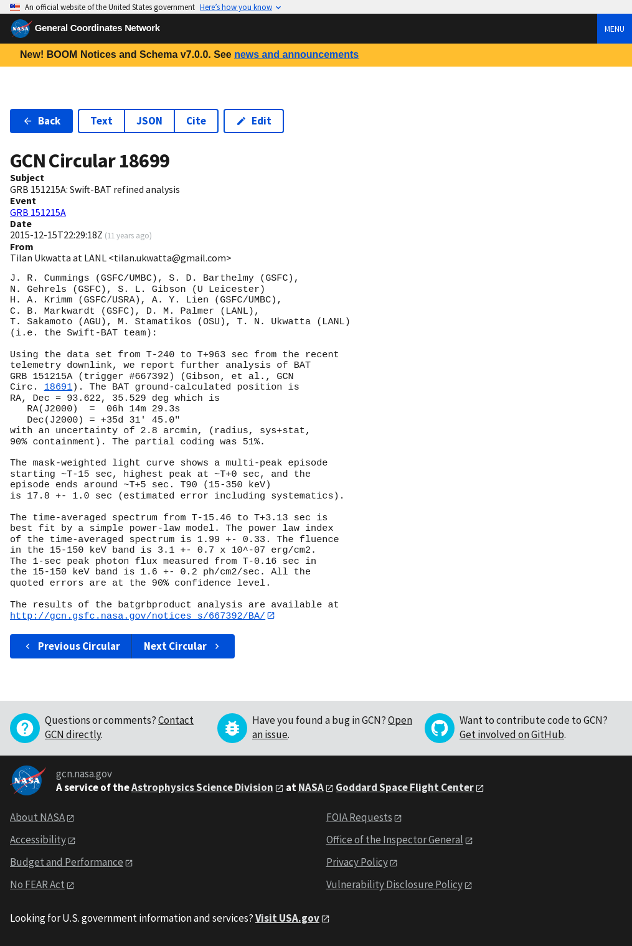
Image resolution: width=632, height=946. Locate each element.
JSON (149, 121)
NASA (311, 787)
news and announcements (296, 54)
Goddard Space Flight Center (405, 787)
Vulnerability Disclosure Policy (394, 885)
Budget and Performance (66, 862)
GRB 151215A (38, 212)
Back (41, 121)
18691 (58, 387)
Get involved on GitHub (512, 734)
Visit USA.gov (287, 918)
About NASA (37, 818)
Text (101, 121)
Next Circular (183, 646)
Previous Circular (71, 646)
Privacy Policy (357, 862)
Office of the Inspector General (394, 840)
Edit (253, 121)
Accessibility (38, 840)
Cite (196, 121)
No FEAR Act (37, 885)
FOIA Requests (359, 818)
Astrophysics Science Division (202, 787)
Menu (615, 28)
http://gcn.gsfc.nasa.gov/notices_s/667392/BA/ (137, 615)
